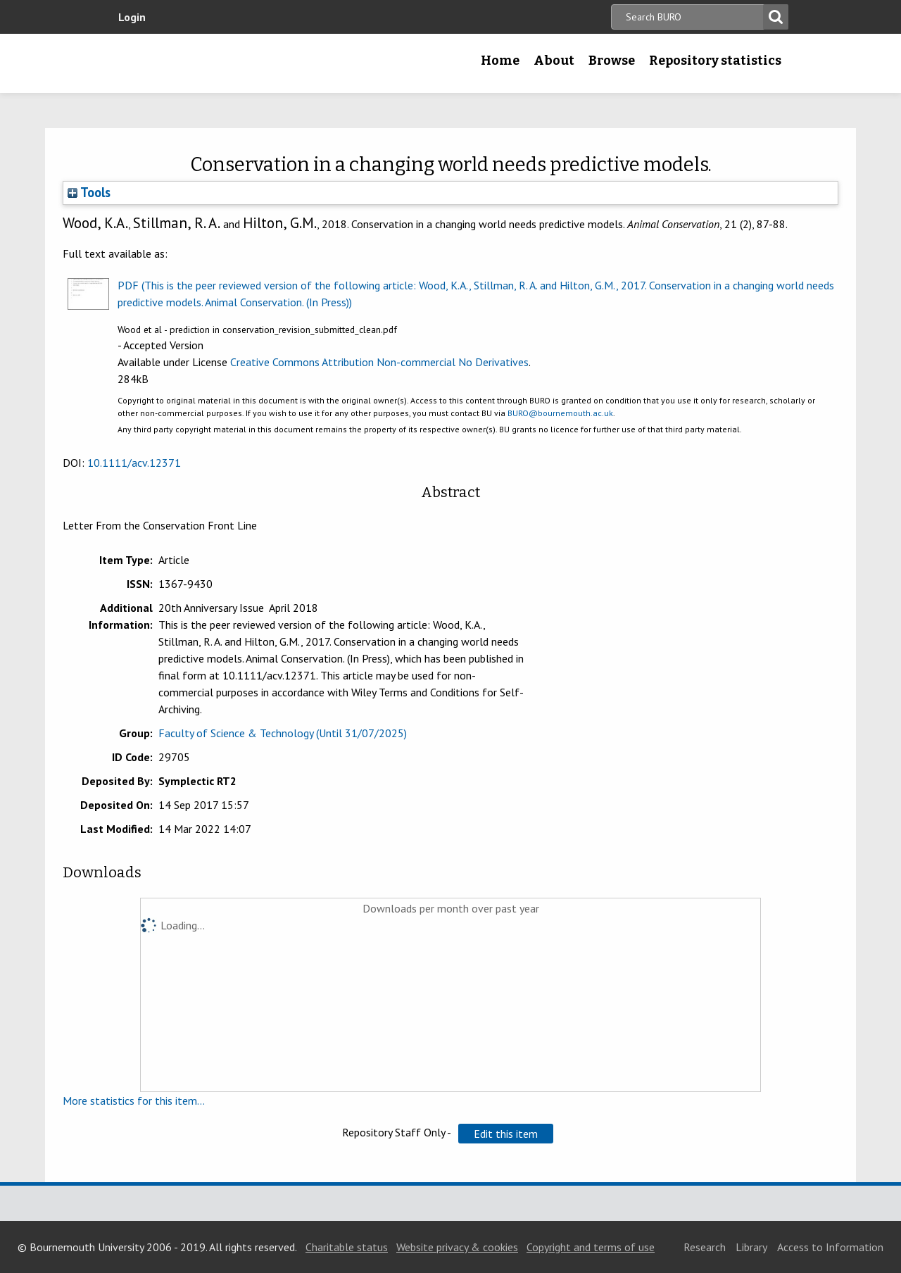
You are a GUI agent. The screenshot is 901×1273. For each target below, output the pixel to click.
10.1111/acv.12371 (134, 463)
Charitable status (346, 1247)
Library (751, 1247)
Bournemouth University (201, 63)
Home (500, 60)
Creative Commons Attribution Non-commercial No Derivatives (379, 362)
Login (132, 17)
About (554, 60)
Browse (611, 60)
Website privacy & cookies (457, 1247)
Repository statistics (715, 60)
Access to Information (830, 1247)
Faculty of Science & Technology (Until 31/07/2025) (282, 733)
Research (704, 1247)
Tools (89, 192)
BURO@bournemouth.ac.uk (560, 413)
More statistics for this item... (134, 1100)
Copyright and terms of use (591, 1247)
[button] (505, 1133)
